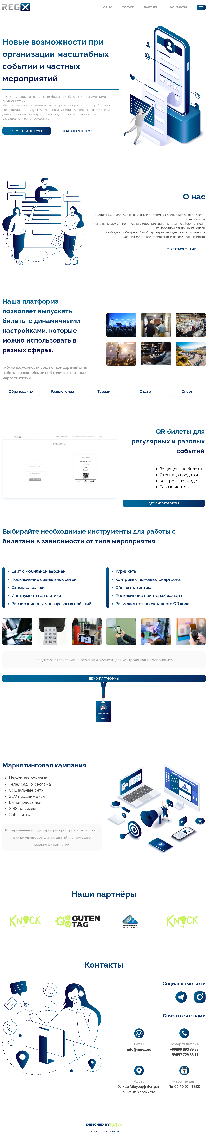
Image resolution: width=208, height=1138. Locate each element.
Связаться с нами (78, 131)
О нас (107, 7)
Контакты (178, 7)
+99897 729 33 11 (184, 1055)
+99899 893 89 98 (184, 1049)
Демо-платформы (27, 131)
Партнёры (152, 7)
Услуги (128, 7)
